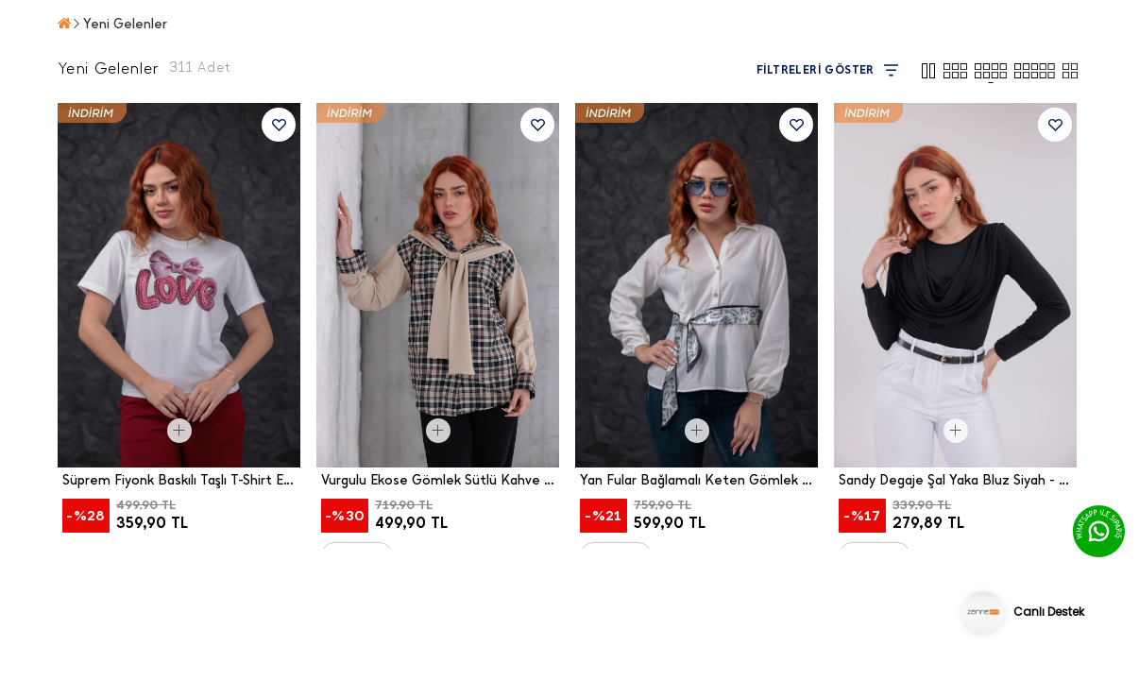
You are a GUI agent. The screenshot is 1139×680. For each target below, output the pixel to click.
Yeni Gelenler (125, 24)
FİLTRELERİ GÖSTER (827, 70)
